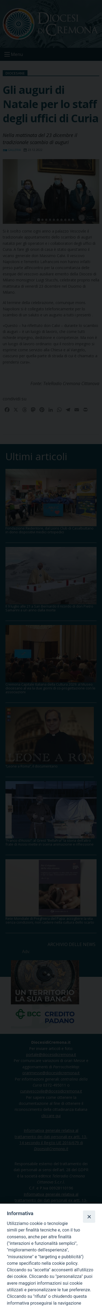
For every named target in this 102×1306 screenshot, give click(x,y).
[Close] (89, 1216)
